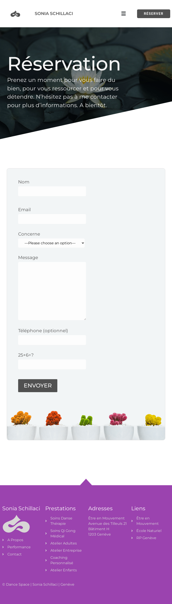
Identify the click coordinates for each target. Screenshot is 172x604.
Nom (52, 187)
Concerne (51, 240)
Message (52, 290)
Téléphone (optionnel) (52, 335)
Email (52, 214)
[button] (123, 13)
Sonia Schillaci (54, 13)
